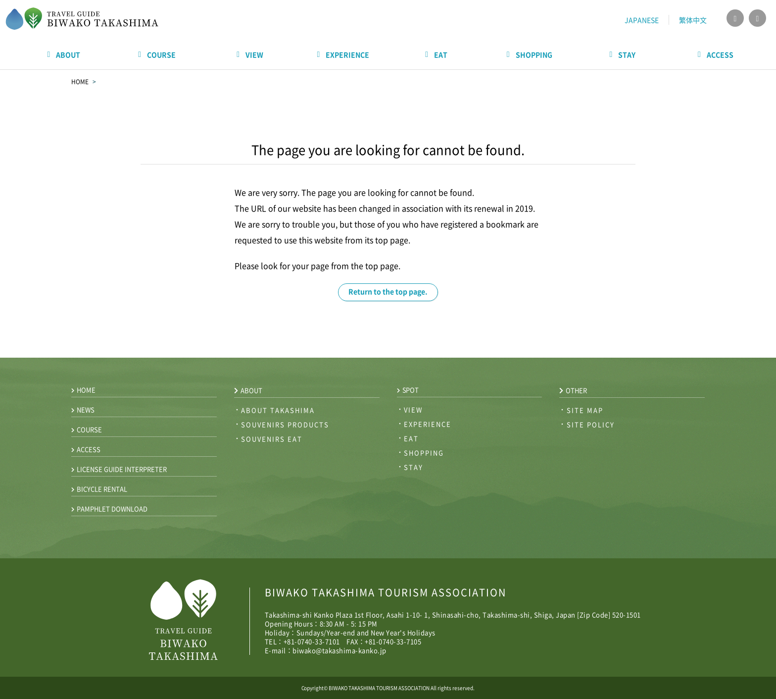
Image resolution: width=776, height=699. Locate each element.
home (83, 389)
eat (411, 438)
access (85, 449)
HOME (80, 81)
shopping (424, 452)
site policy (591, 424)
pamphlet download (109, 508)
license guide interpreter (119, 469)
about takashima (278, 410)
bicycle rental (99, 488)
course (86, 429)
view (413, 409)
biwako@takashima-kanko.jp (339, 650)
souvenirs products (285, 424)
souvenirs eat (271, 438)
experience (427, 424)
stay (413, 467)
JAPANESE (642, 20)
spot (408, 389)
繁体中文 (693, 20)
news (83, 409)
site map (585, 410)
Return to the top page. (388, 291)
